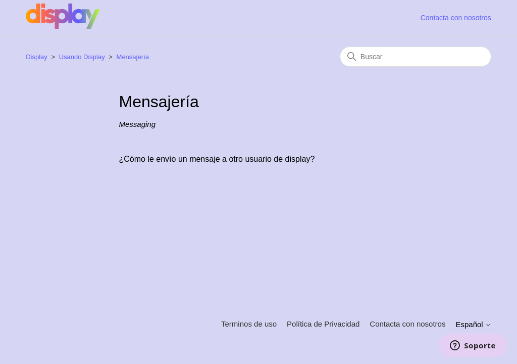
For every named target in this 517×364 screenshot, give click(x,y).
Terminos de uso (249, 324)
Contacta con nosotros (456, 18)
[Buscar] (415, 57)
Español (473, 324)
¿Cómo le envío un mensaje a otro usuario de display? (217, 159)
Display (37, 57)
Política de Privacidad (323, 324)
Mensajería (133, 57)
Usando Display (82, 57)
